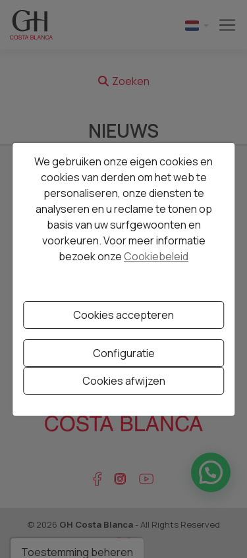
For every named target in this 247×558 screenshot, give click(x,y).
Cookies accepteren (123, 315)
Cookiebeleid (156, 256)
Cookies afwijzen (123, 381)
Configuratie (124, 353)
